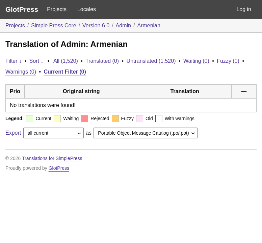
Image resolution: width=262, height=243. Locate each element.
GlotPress (21, 9)
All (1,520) (65, 61)
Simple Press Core (53, 25)
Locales (86, 9)
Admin (123, 25)
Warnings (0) (20, 72)
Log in (243, 9)
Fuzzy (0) (228, 61)
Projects (57, 9)
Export (13, 133)
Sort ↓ (36, 61)
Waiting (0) (196, 61)
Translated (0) (102, 61)
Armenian (148, 25)
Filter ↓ (13, 61)
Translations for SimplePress (52, 158)
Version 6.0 (95, 25)
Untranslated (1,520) (151, 61)
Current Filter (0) (65, 72)
